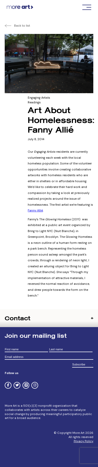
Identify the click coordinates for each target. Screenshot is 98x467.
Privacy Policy (83, 441)
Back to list (22, 25)
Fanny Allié (35, 210)
